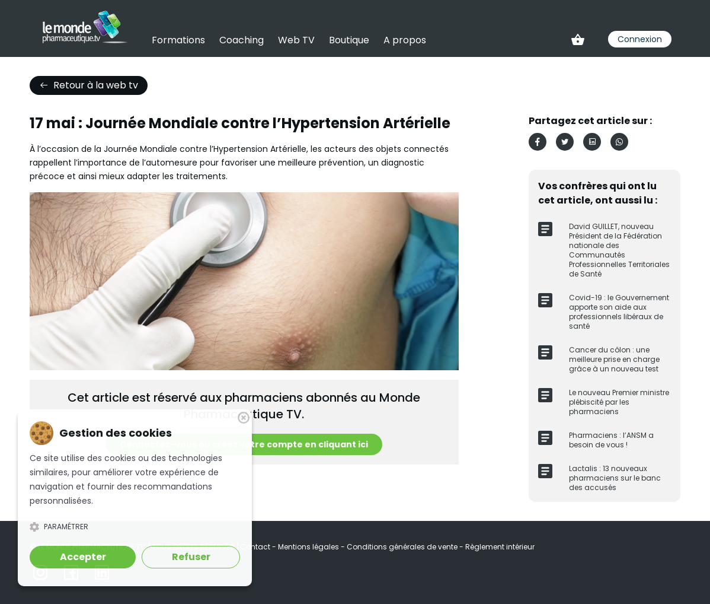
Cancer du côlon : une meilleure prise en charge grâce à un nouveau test (614, 359)
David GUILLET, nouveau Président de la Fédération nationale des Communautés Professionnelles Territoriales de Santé (619, 250)
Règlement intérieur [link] (500, 547)
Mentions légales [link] (309, 547)
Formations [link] (178, 40)
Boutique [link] (349, 40)
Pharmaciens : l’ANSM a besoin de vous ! (611, 440)
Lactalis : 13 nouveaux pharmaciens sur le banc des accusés (615, 477)
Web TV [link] (296, 40)
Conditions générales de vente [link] (403, 547)
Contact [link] (256, 547)
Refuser (191, 557)
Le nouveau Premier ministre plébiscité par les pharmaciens (619, 402)
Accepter (83, 557)
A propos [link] (404, 40)
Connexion (640, 39)
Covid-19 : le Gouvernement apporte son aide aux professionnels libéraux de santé (619, 312)
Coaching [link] (241, 40)
